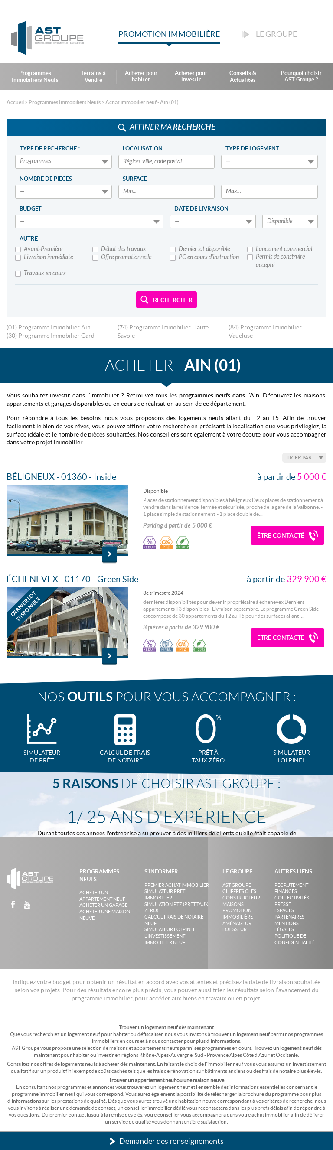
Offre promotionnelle (121, 258)
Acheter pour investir (191, 76)
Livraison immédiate (44, 258)
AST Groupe (236, 885)
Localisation (143, 148)
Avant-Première (38, 249)
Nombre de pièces (46, 179)
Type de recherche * (50, 148)
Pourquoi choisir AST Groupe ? (301, 76)
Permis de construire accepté (276, 261)
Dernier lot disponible (200, 249)
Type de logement (252, 148)
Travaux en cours (40, 274)
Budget (31, 208)
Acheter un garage (103, 905)
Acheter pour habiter (141, 76)
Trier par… (301, 457)
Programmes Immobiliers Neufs (35, 76)
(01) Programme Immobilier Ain (49, 327)
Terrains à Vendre (93, 76)
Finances (285, 891)
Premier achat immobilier (176, 885)
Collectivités (291, 897)
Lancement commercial (279, 249)
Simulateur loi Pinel (170, 929)
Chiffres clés (239, 891)
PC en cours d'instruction (204, 258)
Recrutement (291, 885)
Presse (282, 904)
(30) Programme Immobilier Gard (51, 335)
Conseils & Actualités (242, 76)
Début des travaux (119, 249)
